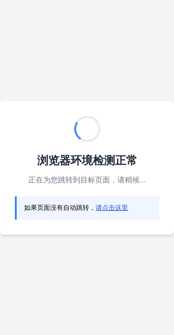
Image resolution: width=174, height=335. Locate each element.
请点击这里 (112, 207)
